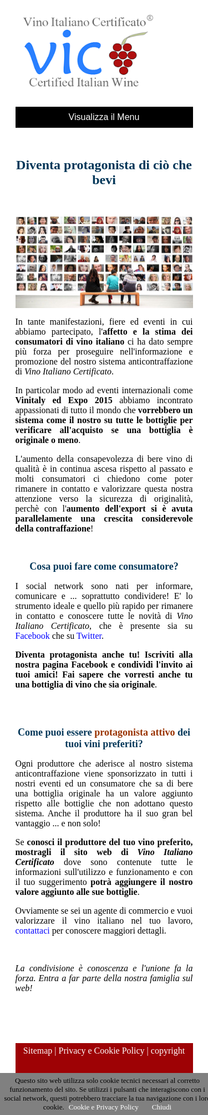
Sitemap (37, 1050)
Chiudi (161, 1107)
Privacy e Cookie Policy (102, 1050)
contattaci (33, 930)
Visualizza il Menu (104, 117)
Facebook (33, 635)
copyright (168, 1050)
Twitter (89, 635)
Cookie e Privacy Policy (104, 1107)
